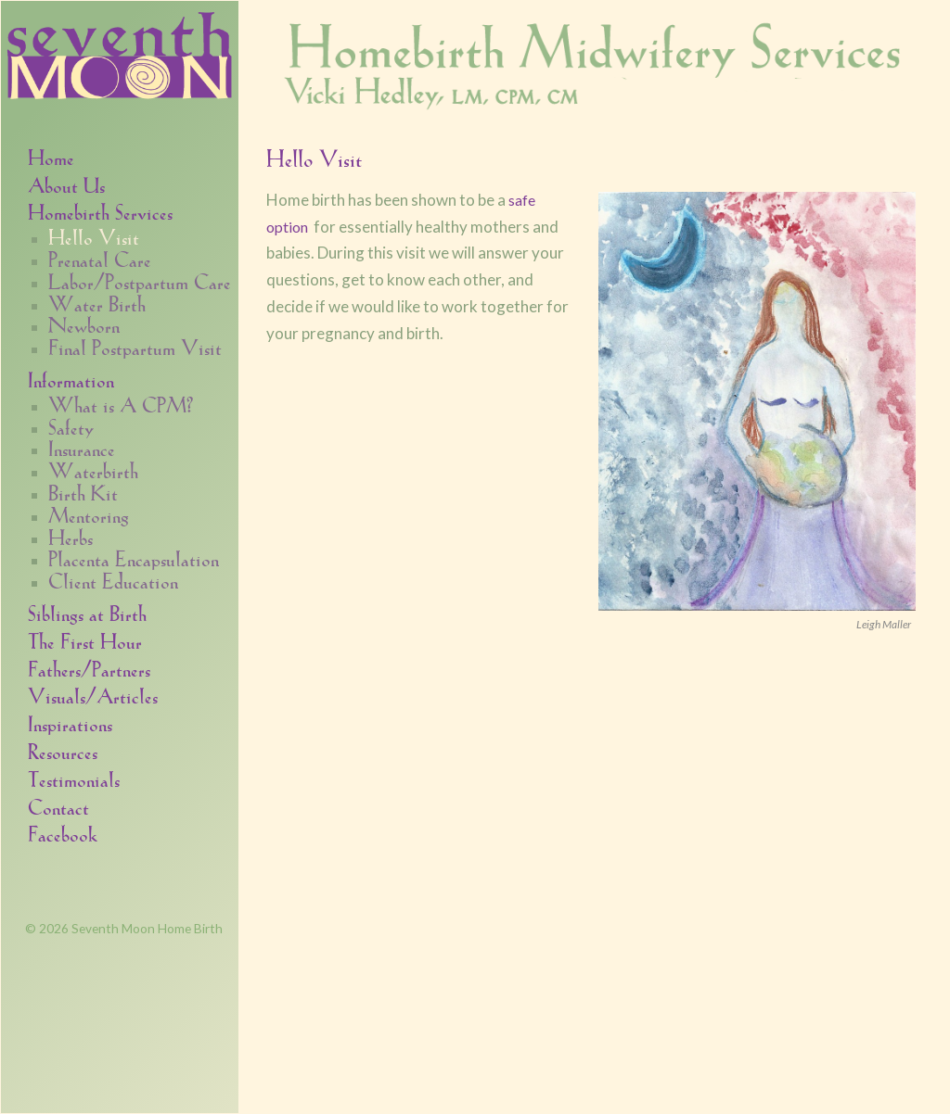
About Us (66, 184)
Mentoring (88, 514)
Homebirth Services (100, 210)
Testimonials (74, 778)
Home (51, 156)
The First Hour (85, 640)
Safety (71, 426)
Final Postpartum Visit (135, 346)
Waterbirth (93, 470)
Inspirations (70, 722)
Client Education (113, 580)
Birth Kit (83, 492)
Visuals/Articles (93, 694)
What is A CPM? (120, 404)
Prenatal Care (99, 258)
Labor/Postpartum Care (139, 281)
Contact (58, 805)
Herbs (70, 536)
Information (71, 378)
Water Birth (97, 303)
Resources (62, 750)
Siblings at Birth (87, 612)
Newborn (84, 324)
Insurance (81, 448)
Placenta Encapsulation (133, 558)
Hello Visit (93, 236)
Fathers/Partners (89, 667)
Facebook (62, 832)
